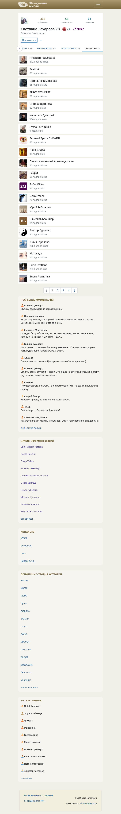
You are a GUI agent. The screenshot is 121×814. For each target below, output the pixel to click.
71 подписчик (37, 188)
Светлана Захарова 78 (40, 29)
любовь (25, 611)
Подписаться (29, 40)
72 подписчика (38, 211)
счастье (26, 649)
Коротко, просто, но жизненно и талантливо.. (45, 399)
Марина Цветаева (30, 497)
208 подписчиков (39, 245)
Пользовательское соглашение (38, 795)
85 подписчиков (38, 84)
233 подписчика (38, 268)
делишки (26, 672)
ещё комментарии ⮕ (31, 427)
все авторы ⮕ (27, 518)
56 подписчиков (38, 257)
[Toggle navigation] (98, 4)
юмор (24, 588)
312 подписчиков (39, 61)
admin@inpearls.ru (88, 803)
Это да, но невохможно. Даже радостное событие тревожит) (53, 361)
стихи (24, 626)
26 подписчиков (38, 73)
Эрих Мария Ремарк (32, 446)
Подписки (92, 48)
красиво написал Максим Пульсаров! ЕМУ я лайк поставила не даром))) (59, 420)
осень (24, 634)
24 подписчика (38, 222)
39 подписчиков (38, 96)
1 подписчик (36, 130)
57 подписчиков (38, 280)
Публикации (46, 48)
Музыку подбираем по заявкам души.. (41, 308)
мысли (25, 618)
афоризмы (27, 664)
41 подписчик (37, 153)
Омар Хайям (27, 461)
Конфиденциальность (34, 800)
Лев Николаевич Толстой (34, 475)
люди (24, 595)
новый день (27, 561)
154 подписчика (38, 119)
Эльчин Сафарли (30, 504)
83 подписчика (38, 107)
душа (24, 603)
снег (23, 553)
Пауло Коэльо (28, 453)
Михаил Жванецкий (31, 511)
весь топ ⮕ (26, 778)
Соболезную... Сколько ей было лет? (40, 410)
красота (26, 680)
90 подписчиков (38, 165)
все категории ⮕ (29, 687)
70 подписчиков (38, 199)
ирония (25, 641)
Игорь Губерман (29, 489)
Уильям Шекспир (30, 468)
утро (24, 538)
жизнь (24, 580)
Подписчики (70, 48)
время (24, 657)
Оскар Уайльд (28, 482)
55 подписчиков (38, 176)
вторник (26, 545)
